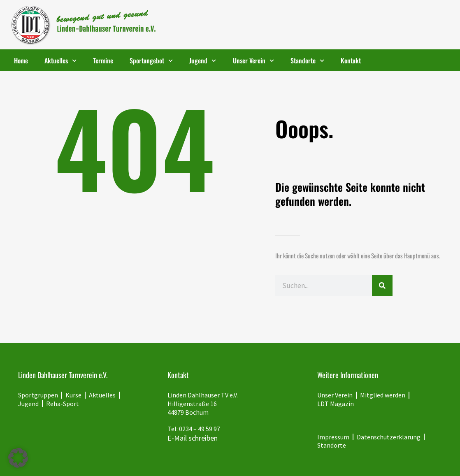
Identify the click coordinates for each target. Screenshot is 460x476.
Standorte (307, 60)
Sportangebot (151, 60)
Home (21, 60)
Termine (103, 60)
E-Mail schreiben (192, 438)
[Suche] (382, 285)
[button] (18, 458)
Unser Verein (253, 60)
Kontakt (351, 60)
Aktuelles (60, 60)
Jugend (202, 60)
